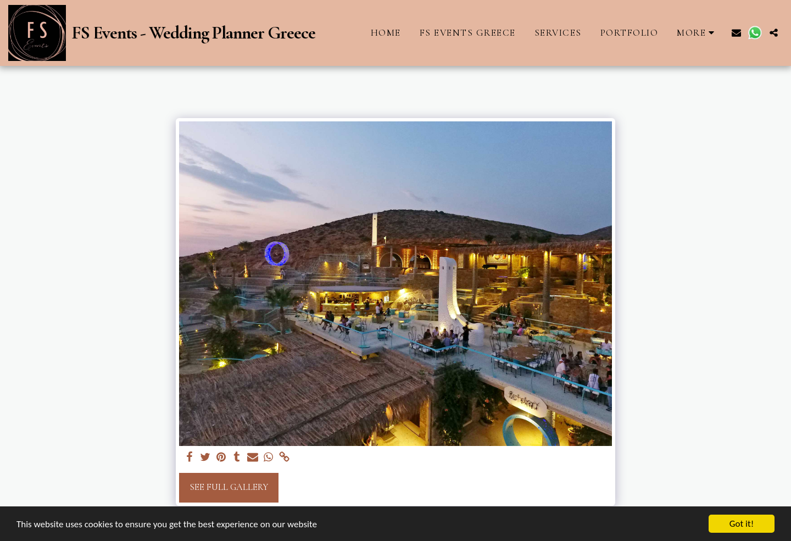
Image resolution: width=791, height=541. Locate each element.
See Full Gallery (229, 487)
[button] (736, 32)
